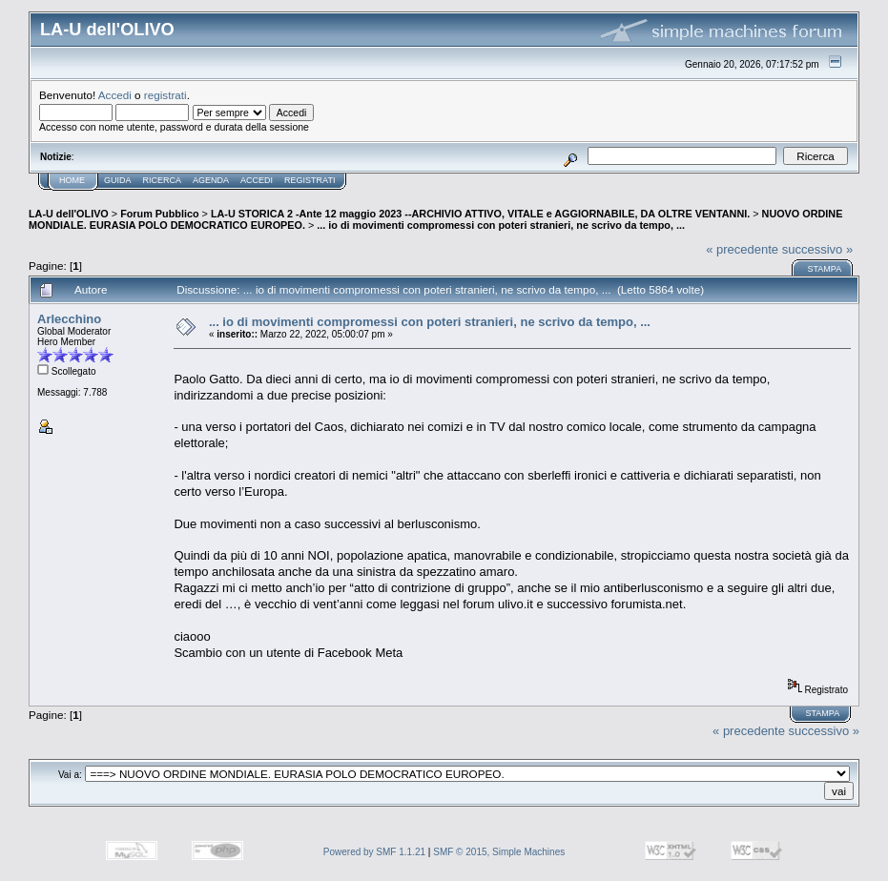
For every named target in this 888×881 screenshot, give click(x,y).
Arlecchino (69, 319)
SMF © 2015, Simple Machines (499, 852)
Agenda (211, 180)
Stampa (824, 269)
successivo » (817, 249)
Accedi (115, 95)
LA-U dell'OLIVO (69, 213)
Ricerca (162, 180)
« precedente (742, 249)
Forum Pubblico (159, 213)
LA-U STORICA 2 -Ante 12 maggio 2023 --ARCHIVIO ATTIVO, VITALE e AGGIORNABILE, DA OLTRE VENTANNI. (480, 213)
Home (72, 180)
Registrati (309, 180)
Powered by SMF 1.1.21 (374, 852)
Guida (118, 180)
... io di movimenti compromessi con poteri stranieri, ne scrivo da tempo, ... (501, 225)
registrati (165, 95)
